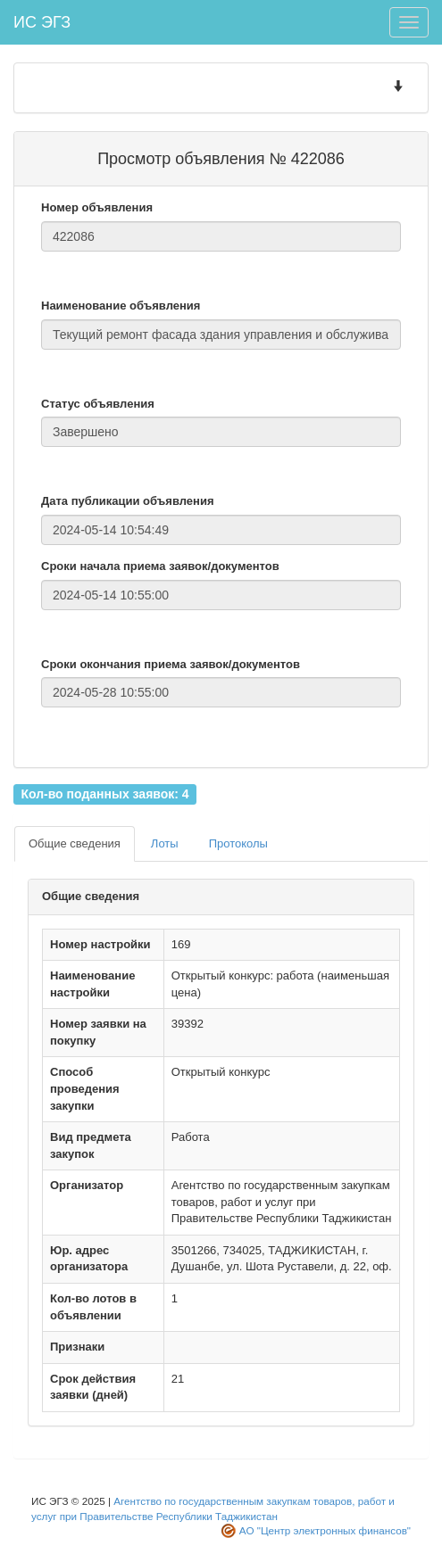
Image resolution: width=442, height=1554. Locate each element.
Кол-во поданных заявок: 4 (104, 793)
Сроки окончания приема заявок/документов (170, 664)
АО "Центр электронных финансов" (325, 1530)
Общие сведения (75, 843)
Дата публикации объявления (127, 501)
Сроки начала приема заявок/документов (160, 566)
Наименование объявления (120, 305)
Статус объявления (97, 403)
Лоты (165, 843)
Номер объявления (97, 207)
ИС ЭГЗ (42, 22)
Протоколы (238, 843)
